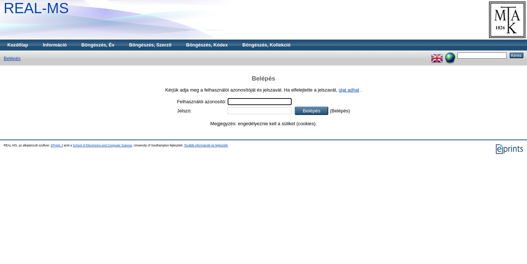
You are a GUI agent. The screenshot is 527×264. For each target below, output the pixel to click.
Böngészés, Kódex (207, 45)
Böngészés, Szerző (150, 45)
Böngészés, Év (97, 45)
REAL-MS (36, 8)
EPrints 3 (57, 145)
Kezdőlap (17, 45)
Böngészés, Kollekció (266, 45)
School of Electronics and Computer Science (102, 145)
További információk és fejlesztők (206, 145)
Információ (55, 45)
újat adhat (349, 90)
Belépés (12, 58)
